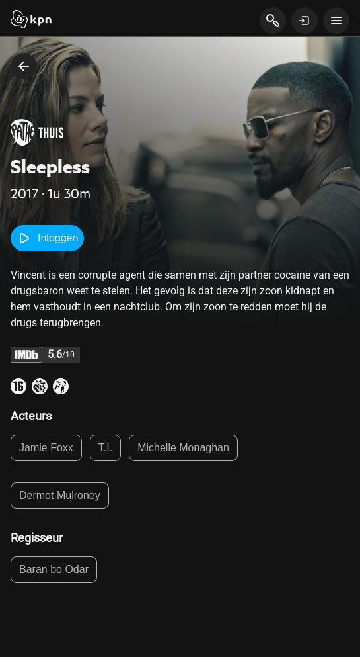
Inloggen (47, 238)
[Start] (31, 20)
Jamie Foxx (46, 447)
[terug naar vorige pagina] (24, 66)
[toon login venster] (304, 20)
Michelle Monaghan (183, 447)
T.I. (105, 447)
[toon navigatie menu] (336, 20)
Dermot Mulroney (59, 495)
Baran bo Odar (54, 569)
